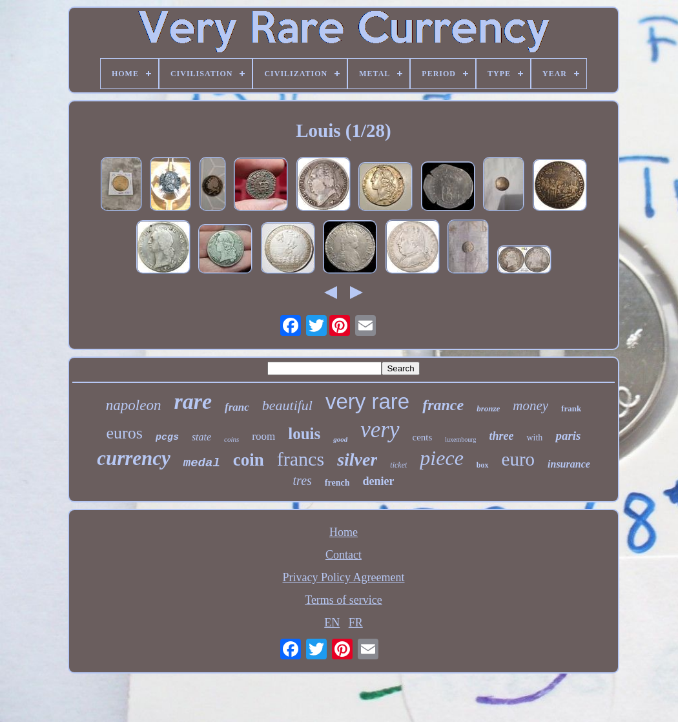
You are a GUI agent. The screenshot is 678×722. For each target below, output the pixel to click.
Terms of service (343, 599)
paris (567, 435)
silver (357, 459)
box (483, 464)
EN (332, 622)
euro (518, 459)
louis (304, 433)
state (201, 436)
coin (248, 459)
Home (343, 532)
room (263, 436)
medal (201, 463)
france (443, 405)
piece (442, 457)
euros (125, 433)
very (379, 429)
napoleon (133, 405)
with (534, 437)
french (337, 483)
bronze (488, 408)
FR (356, 622)
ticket (398, 464)
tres (302, 480)
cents (423, 437)
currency (133, 458)
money (530, 405)
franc (237, 407)
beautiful (287, 405)
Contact (343, 554)
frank (571, 408)
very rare (367, 401)
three (501, 435)
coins (231, 439)
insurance (569, 464)
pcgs (167, 437)
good (340, 439)
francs (300, 458)
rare (193, 401)
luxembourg (460, 439)
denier (378, 481)
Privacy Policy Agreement (344, 577)
